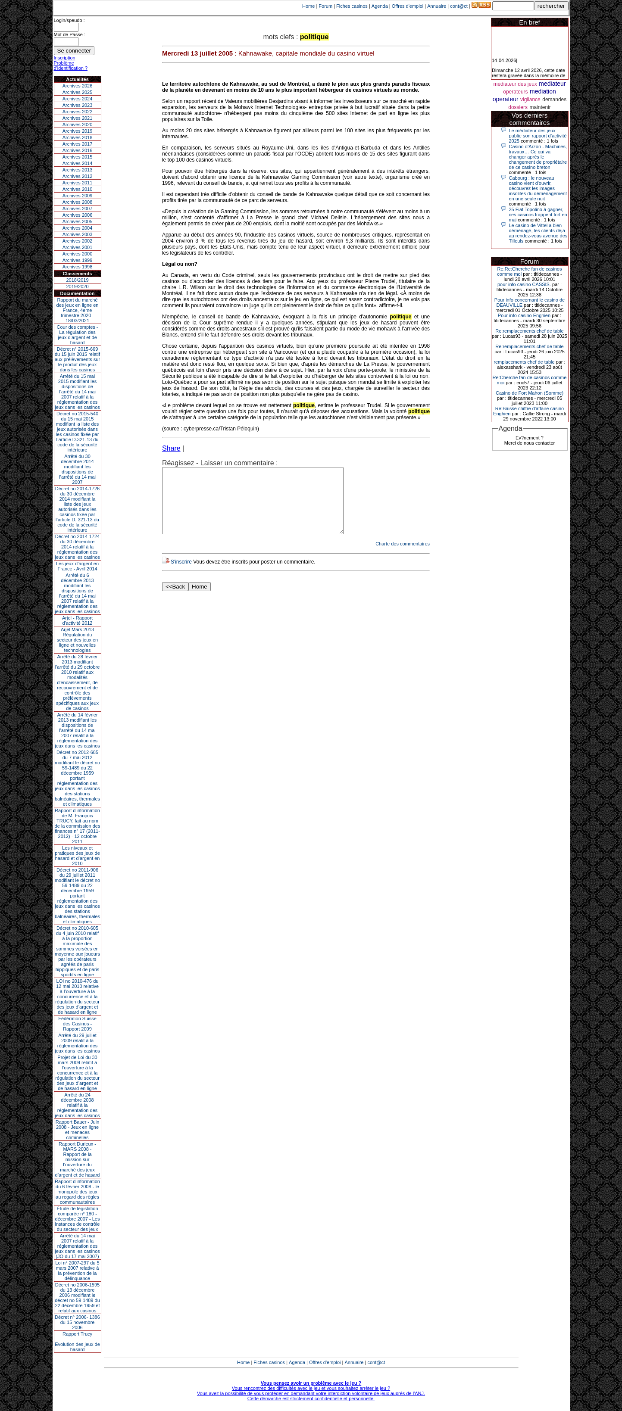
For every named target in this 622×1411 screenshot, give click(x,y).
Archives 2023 (78, 105)
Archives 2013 (78, 169)
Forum (325, 6)
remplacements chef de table (524, 361)
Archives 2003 (78, 234)
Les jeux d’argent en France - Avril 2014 (77, 566)
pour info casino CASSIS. (524, 284)
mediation (543, 91)
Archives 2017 (78, 143)
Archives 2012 (78, 176)
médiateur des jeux (515, 84)
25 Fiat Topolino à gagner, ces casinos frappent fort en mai (538, 214)
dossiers (518, 107)
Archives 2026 (78, 85)
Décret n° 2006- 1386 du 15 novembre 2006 (77, 1322)
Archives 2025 (78, 92)
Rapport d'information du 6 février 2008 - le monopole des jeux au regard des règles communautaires (77, 1192)
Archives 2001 (78, 247)
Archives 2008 (78, 202)
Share (171, 448)
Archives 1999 (78, 260)
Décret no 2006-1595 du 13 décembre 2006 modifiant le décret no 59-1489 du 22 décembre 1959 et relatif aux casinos (77, 1297)
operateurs (515, 92)
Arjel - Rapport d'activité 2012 (77, 620)
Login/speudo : (69, 20)
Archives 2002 (78, 240)
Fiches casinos (352, 6)
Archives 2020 (78, 124)
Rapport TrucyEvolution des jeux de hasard (77, 1341)
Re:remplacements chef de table (529, 330)
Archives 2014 (78, 163)
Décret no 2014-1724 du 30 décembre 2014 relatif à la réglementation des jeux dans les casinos (77, 547)
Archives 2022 (78, 111)
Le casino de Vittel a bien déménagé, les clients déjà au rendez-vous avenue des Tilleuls (538, 233)
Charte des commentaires (402, 556)
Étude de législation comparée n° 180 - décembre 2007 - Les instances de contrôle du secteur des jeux (77, 1219)
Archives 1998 (78, 266)
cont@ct (459, 6)
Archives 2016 (78, 150)
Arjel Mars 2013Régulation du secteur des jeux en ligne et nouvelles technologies (77, 640)
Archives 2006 (78, 215)
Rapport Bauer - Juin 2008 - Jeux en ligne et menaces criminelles (78, 1129)
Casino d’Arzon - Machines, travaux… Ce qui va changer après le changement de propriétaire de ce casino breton (538, 157)
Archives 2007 (78, 208)
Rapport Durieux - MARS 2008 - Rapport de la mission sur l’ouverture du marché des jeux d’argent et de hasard (77, 1159)
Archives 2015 (78, 156)
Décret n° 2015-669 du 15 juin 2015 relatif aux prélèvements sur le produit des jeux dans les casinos (77, 359)
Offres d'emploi (407, 6)
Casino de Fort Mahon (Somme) (529, 393)
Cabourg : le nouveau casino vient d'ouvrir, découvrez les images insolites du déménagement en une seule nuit (538, 188)
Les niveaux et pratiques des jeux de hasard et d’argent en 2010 (77, 855)
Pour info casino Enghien (524, 315)
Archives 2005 (78, 221)
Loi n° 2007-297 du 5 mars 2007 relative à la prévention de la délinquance (77, 1270)
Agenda (380, 6)
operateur (506, 99)
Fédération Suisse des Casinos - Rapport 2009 (77, 1023)
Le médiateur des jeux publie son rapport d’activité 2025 (538, 135)
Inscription (64, 57)
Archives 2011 (78, 182)
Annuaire (436, 6)
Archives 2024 (78, 98)
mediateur (552, 83)
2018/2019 (77, 280)
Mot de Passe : (69, 34)
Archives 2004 (78, 227)
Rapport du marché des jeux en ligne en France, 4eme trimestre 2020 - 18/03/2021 (77, 310)
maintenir (539, 107)
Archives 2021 (78, 118)
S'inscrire (181, 575)
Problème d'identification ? (71, 65)
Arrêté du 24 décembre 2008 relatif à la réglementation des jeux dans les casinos (77, 1105)
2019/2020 (77, 286)
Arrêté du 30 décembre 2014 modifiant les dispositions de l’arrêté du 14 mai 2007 (77, 469)
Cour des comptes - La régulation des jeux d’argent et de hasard (77, 334)
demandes (554, 100)
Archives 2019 (78, 131)
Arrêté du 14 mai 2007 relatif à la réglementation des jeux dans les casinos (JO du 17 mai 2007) (77, 1246)
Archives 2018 (78, 137)
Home (308, 6)
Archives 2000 (78, 253)
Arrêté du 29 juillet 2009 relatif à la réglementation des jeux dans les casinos (77, 1043)
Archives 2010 (78, 189)
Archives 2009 (78, 195)
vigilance (530, 100)
